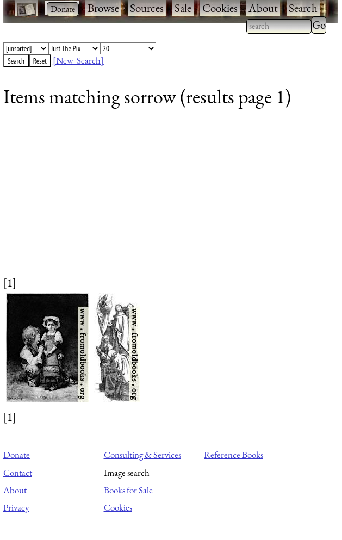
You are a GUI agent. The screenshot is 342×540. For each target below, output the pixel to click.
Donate (16, 455)
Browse (103, 8)
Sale (183, 8)
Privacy (16, 507)
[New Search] (78, 60)
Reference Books (233, 455)
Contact (17, 473)
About (263, 8)
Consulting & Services (142, 455)
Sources (147, 8)
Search (303, 8)
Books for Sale (128, 490)
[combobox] (279, 26)
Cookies (220, 8)
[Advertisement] (163, 198)
